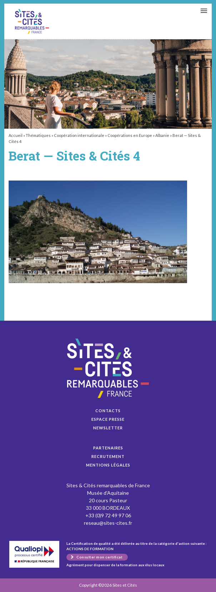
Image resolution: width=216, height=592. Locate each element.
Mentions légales (108, 465)
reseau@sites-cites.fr (108, 523)
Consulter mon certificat (99, 557)
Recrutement (108, 456)
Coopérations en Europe (129, 135)
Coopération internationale (79, 135)
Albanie (162, 135)
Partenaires (108, 447)
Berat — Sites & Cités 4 (32, 21)
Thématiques (38, 135)
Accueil (15, 135)
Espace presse (108, 419)
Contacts (108, 410)
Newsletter (108, 427)
